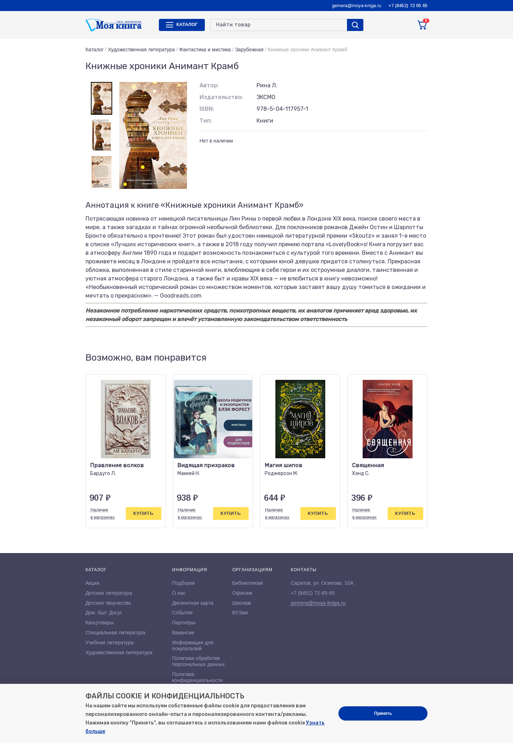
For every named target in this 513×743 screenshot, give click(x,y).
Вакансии (183, 632)
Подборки (183, 583)
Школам (241, 603)
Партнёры (184, 622)
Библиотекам (247, 583)
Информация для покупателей (192, 645)
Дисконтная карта (192, 603)
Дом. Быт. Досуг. (104, 612)
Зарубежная (249, 49)
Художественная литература (141, 49)
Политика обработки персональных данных (198, 661)
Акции (92, 583)
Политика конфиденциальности (197, 677)
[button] (407, 358)
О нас (179, 593)
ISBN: (207, 108)
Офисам (242, 593)
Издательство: (221, 97)
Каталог (95, 49)
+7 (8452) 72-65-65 (313, 593)
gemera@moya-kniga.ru (356, 5)
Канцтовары (100, 622)
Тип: (206, 120)
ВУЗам (240, 612)
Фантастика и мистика (205, 49)
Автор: (209, 85)
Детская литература (109, 593)
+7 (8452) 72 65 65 (408, 5)
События (182, 612)
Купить (143, 513)
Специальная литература (115, 632)
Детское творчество (108, 603)
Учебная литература (110, 642)
